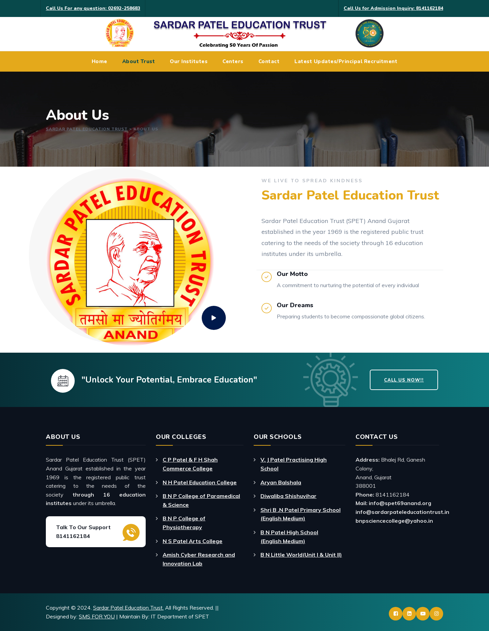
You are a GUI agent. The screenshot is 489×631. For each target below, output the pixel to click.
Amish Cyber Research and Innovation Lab (199, 559)
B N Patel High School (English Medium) (289, 536)
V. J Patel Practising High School (293, 464)
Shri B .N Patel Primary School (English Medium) (300, 514)
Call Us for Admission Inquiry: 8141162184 (393, 8)
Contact (269, 61)
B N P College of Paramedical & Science (201, 500)
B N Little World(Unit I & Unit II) (301, 554)
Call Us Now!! (404, 380)
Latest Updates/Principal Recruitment (345, 61)
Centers (232, 61)
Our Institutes (188, 61)
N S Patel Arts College (192, 541)
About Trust (138, 61)
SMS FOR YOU (97, 616)
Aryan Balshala (280, 482)
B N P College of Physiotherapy (184, 523)
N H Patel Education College (200, 482)
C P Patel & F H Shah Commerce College (190, 464)
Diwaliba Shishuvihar (288, 496)
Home (99, 61)
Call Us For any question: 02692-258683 (93, 8)
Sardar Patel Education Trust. (128, 607)
